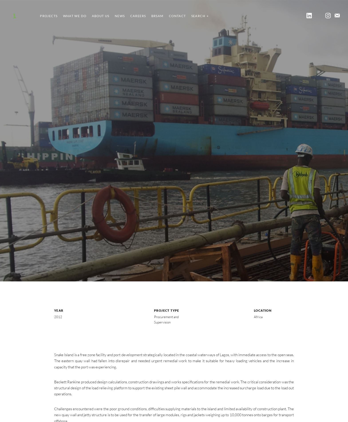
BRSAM (157, 16)
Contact (177, 16)
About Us (100, 16)
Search (198, 16)
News (120, 16)
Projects (48, 16)
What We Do (75, 16)
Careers (138, 16)
